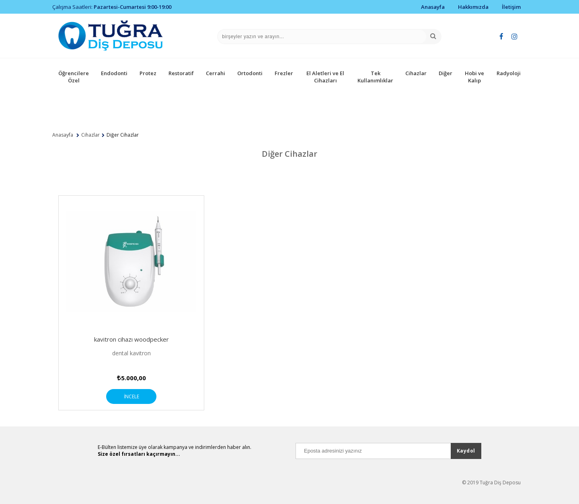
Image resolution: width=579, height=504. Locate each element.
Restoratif (181, 73)
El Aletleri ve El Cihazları (325, 77)
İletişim (511, 6)
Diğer (445, 73)
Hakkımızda (473, 6)
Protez (148, 73)
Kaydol (466, 450)
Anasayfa (433, 6)
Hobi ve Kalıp (474, 77)
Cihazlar (416, 73)
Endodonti (114, 73)
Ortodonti (250, 73)
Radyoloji (509, 73)
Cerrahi (215, 73)
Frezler (284, 73)
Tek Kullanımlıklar (375, 77)
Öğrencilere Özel (73, 77)
